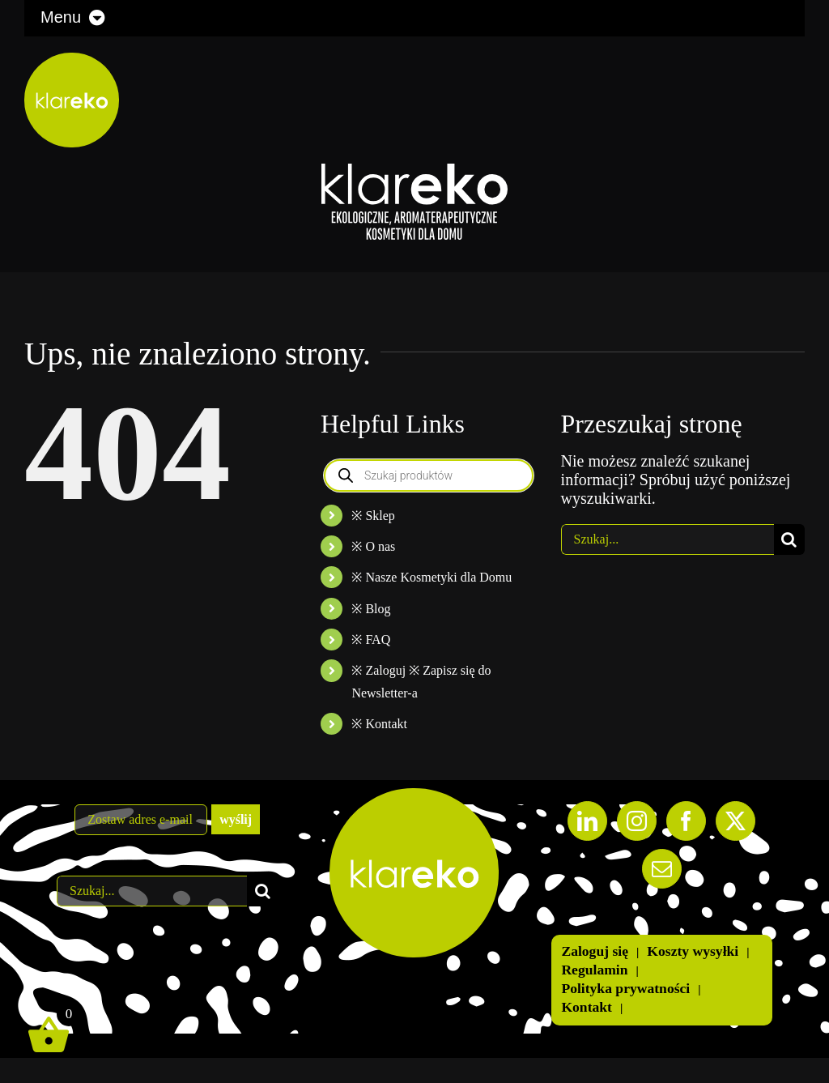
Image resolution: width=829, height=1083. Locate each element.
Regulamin (594, 969)
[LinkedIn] (587, 821)
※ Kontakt (379, 724)
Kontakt (586, 1007)
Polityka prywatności (625, 988)
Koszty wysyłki (692, 951)
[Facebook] (686, 821)
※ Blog (370, 609)
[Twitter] (735, 821)
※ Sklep (372, 515)
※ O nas (373, 546)
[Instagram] (637, 821)
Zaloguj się (594, 951)
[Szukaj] (789, 539)
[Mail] (662, 869)
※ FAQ (370, 639)
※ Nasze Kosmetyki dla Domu (431, 577)
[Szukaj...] (667, 539)
